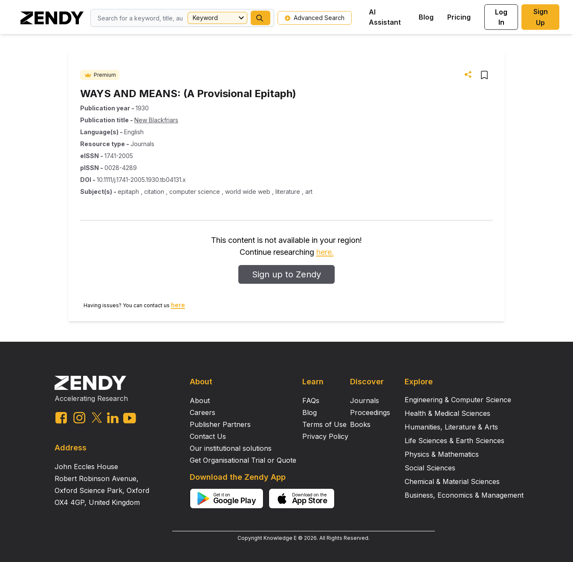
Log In (501, 17)
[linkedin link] (113, 418)
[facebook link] (61, 418)
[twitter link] (97, 417)
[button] (260, 18)
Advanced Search (314, 17)
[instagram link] (79, 417)
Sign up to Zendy (286, 274)
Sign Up (540, 17)
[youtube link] (129, 418)
